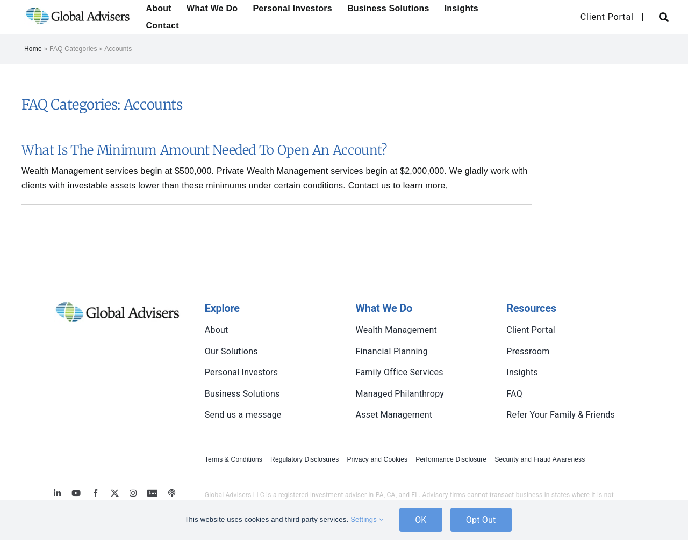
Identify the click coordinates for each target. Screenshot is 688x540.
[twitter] (115, 493)
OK (421, 520)
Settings (366, 519)
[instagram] (133, 493)
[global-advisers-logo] (78, 6)
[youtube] (76, 493)
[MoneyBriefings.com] (152, 493)
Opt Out (481, 520)
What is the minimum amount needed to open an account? (204, 150)
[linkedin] (57, 493)
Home (33, 49)
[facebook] (95, 493)
